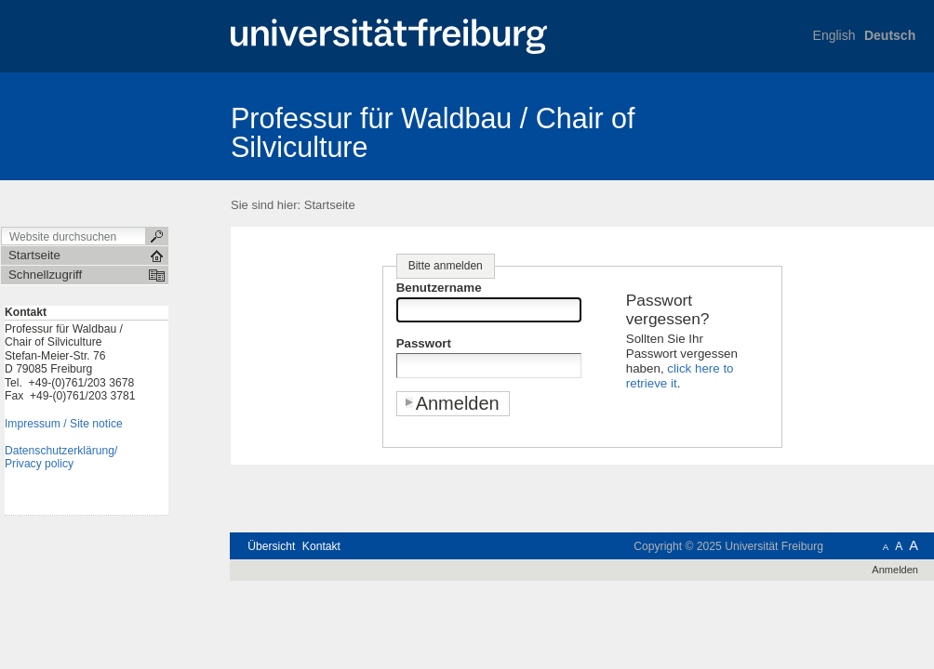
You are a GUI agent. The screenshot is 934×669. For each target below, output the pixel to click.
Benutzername (439, 288)
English (834, 35)
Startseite (329, 205)
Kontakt (321, 546)
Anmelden (895, 569)
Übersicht (271, 546)
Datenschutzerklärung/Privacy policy (61, 457)
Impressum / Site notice (64, 423)
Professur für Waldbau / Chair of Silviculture (433, 132)
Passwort (423, 343)
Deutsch (889, 35)
